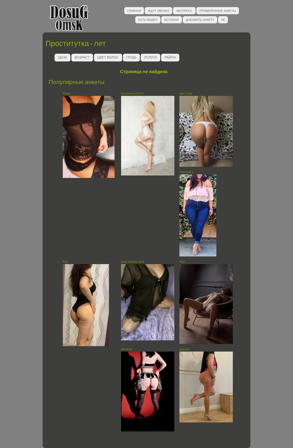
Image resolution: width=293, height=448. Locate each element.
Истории (171, 19)
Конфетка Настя (132, 93)
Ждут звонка (158, 10)
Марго (67, 93)
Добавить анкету (200, 19)
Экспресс (184, 10)
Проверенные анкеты (217, 10)
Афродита (186, 172)
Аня (65, 261)
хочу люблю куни (133, 261)
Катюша (126, 349)
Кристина (186, 93)
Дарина (184, 349)
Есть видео (147, 19)
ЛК (223, 19)
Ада (182, 261)
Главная (134, 10)
